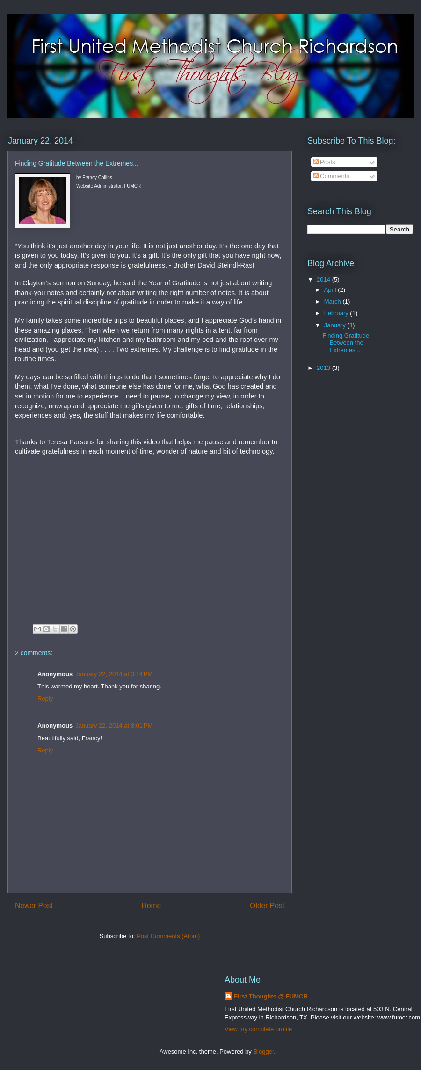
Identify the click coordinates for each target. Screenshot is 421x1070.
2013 (324, 367)
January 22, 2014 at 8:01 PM (113, 725)
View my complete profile (258, 1029)
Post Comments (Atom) (168, 936)
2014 (324, 279)
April (331, 289)
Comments (331, 176)
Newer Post (34, 906)
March (333, 301)
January (336, 325)
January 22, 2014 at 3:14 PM (113, 674)
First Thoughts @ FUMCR (271, 996)
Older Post (267, 906)
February (337, 313)
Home (151, 906)
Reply (45, 698)
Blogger (263, 1051)
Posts (324, 162)
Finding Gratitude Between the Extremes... (345, 343)
